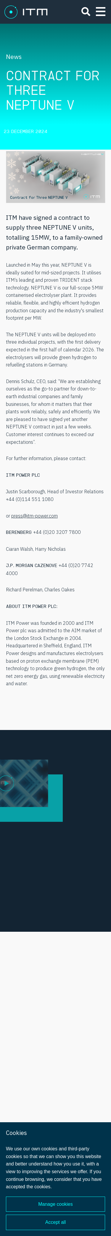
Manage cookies (55, 1204)
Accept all (55, 1222)
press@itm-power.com (34, 516)
